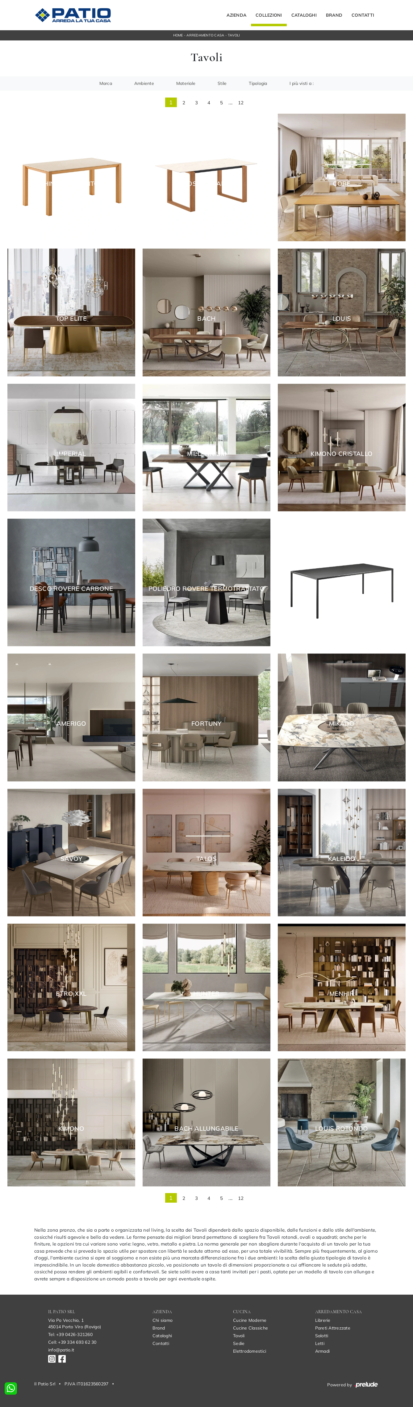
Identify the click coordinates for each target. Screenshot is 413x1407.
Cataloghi (304, 15)
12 (241, 103)
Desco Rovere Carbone (71, 588)
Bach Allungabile (206, 1128)
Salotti (321, 1335)
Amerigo (71, 723)
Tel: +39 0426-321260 (70, 1334)
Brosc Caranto (206, 183)
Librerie (323, 1320)
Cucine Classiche (250, 1328)
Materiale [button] (185, 83)
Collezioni (269, 15)
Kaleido (342, 858)
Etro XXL (71, 993)
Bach (206, 318)
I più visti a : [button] (302, 83)
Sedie (238, 1343)
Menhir (341, 993)
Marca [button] (105, 83)
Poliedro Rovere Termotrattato (206, 588)
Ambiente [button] (144, 83)
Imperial (71, 453)
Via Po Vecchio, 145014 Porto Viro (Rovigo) (74, 1323)
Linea (341, 588)
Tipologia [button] (258, 83)
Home (178, 35)
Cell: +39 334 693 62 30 (72, 1342)
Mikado (341, 723)
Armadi (322, 1351)
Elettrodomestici (249, 1351)
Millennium (206, 453)
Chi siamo (162, 1320)
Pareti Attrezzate (332, 1328)
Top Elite (71, 318)
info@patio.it (61, 1350)
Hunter (206, 993)
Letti (319, 1343)
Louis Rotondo (341, 1128)
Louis (341, 318)
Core (342, 183)
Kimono (71, 1128)
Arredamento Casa (205, 35)
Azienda (236, 15)
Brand (334, 15)
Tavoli (234, 35)
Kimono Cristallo (342, 453)
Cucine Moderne (250, 1320)
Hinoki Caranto (71, 183)
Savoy (71, 858)
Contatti (363, 15)
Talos (206, 858)
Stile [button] (222, 83)
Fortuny (206, 723)
